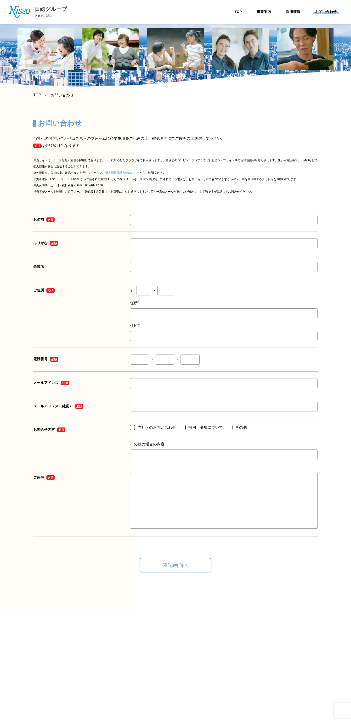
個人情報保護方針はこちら (122, 172)
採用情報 (293, 12)
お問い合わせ (326, 12)
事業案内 (264, 12)
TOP (238, 12)
